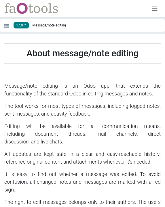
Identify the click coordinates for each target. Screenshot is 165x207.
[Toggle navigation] (155, 8)
